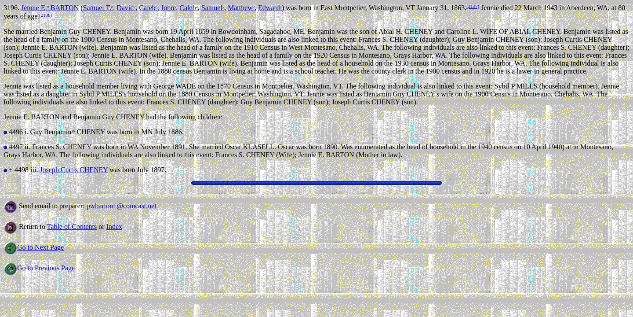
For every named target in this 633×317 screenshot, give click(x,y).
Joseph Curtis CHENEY (74, 169)
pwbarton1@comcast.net (121, 206)
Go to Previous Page (39, 268)
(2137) (472, 6)
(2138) (45, 14)
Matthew (241, 7)
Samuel (212, 7)
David (125, 7)
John (168, 7)
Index (114, 226)
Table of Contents (72, 226)
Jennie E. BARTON (50, 7)
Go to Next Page (34, 247)
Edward (270, 7)
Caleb (148, 7)
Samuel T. (98, 7)
